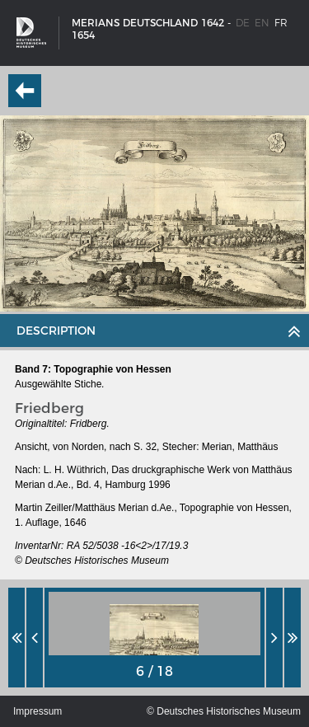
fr (281, 22)
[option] (154, 637)
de (243, 22)
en (262, 22)
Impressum (37, 711)
